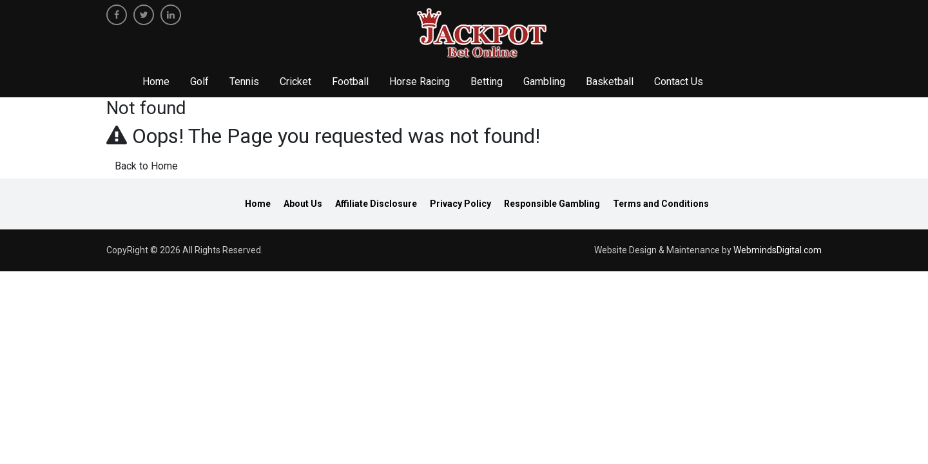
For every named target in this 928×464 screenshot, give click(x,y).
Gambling (544, 81)
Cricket (295, 81)
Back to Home (146, 166)
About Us (303, 203)
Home (155, 81)
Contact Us (678, 81)
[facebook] (116, 15)
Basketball (609, 81)
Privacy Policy (460, 203)
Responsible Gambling (552, 203)
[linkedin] (170, 15)
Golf (199, 81)
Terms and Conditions (661, 203)
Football (350, 81)
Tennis (244, 81)
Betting (486, 81)
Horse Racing (419, 81)
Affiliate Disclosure (376, 203)
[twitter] (143, 15)
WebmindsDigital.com (777, 250)
